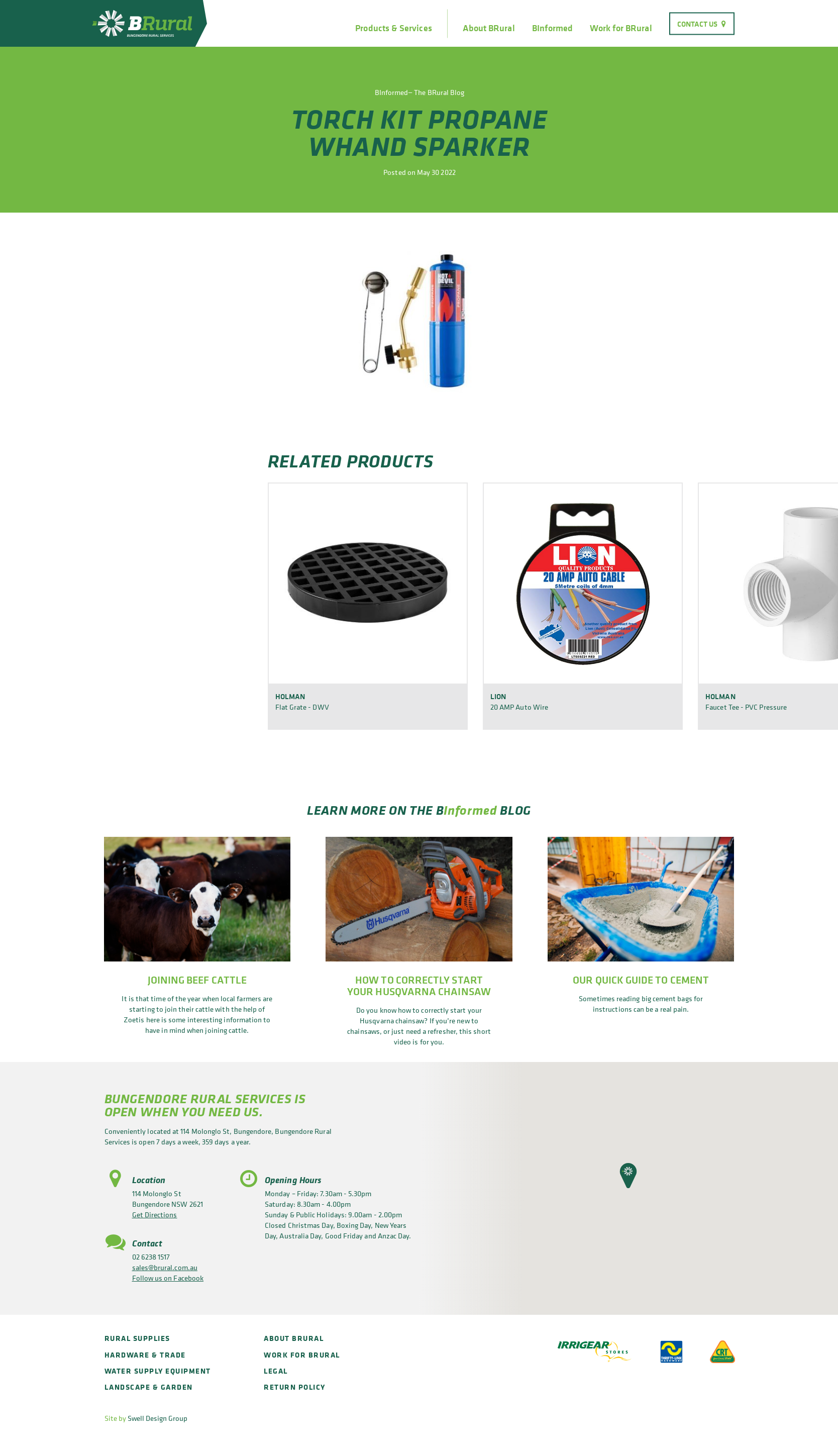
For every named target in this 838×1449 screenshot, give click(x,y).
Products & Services (393, 28)
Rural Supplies (137, 1338)
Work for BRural (621, 28)
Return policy (295, 1387)
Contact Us (697, 23)
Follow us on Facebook (168, 1278)
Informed (470, 810)
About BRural (489, 28)
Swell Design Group (157, 1418)
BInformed (552, 28)
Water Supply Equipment (157, 1371)
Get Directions (154, 1214)
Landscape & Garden (148, 1387)
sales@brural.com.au (164, 1267)
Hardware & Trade (145, 1354)
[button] (628, 1176)
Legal (276, 1371)
